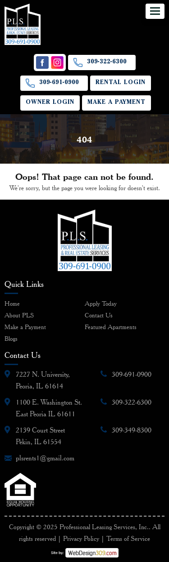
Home (12, 303)
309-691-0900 (59, 83)
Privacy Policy (81, 539)
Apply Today (101, 303)
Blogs (11, 338)
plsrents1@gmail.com (45, 458)
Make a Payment (116, 103)
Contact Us (99, 315)
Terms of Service (128, 539)
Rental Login (121, 83)
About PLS (19, 315)
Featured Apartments (111, 326)
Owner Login (50, 103)
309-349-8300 (131, 430)
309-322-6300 (107, 62)
